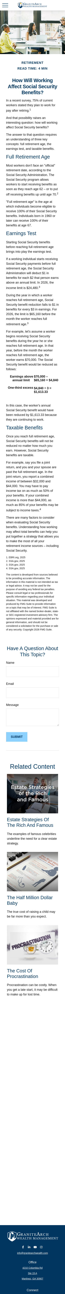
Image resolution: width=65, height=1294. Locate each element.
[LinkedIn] (29, 1247)
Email (10, 684)
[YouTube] (35, 1247)
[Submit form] (16, 737)
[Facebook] (23, 1247)
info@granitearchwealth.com (32, 1253)
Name (10, 662)
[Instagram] (41, 1247)
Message (12, 705)
